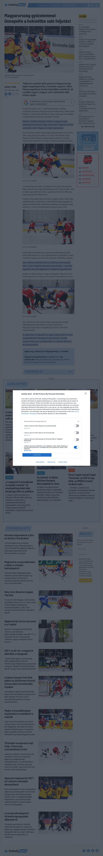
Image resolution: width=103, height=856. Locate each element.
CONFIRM (37, 455)
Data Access (51, 462)
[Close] (86, 394)
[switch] (76, 425)
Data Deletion (40, 462)
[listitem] (51, 421)
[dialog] (51, 428)
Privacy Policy (62, 462)
